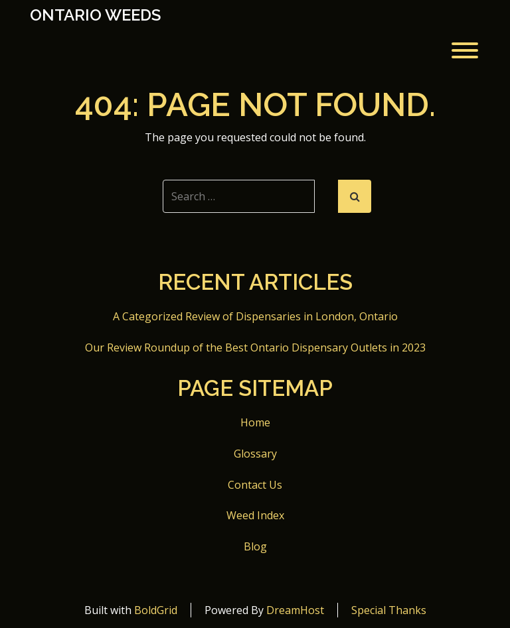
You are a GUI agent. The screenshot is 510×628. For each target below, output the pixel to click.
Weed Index (255, 515)
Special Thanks (388, 610)
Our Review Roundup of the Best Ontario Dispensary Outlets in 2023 (255, 347)
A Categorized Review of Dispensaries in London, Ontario (255, 316)
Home (255, 422)
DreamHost (295, 610)
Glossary (255, 453)
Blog (255, 546)
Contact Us (255, 484)
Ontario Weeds (95, 15)
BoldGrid (155, 610)
